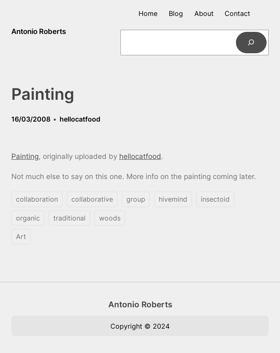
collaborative (92, 199)
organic (28, 218)
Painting (25, 156)
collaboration (37, 199)
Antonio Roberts (38, 31)
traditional (69, 218)
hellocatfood (80, 119)
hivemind (173, 199)
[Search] (251, 42)
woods (109, 218)
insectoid (215, 199)
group (135, 199)
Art (21, 236)
